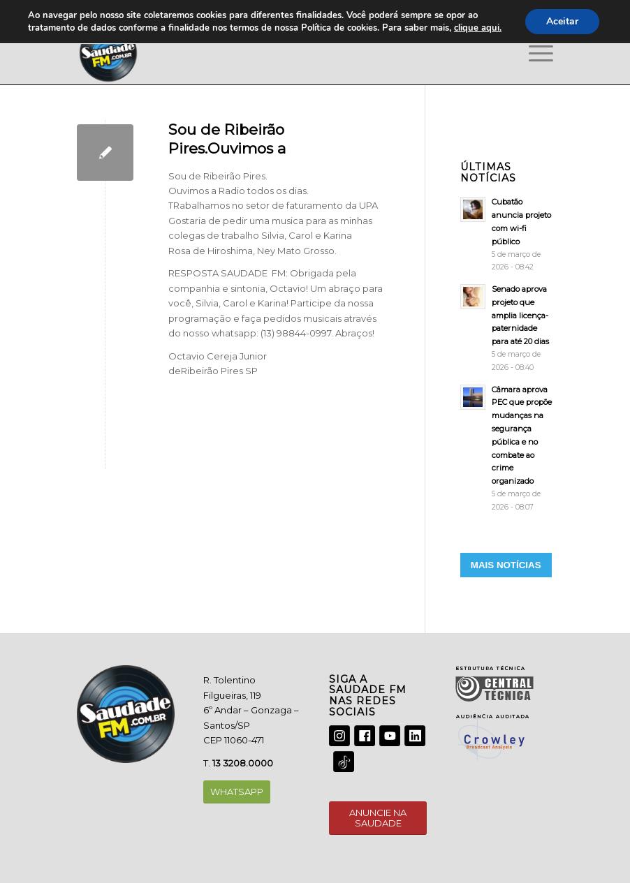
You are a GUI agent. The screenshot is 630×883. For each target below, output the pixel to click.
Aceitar (562, 21)
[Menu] (534, 53)
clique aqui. (477, 28)
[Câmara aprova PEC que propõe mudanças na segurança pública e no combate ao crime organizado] (506, 448)
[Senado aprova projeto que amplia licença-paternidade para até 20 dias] (506, 327)
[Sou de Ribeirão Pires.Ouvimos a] (105, 152)
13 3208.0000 (242, 763)
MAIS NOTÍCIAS (506, 565)
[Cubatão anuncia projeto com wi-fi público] (506, 234)
